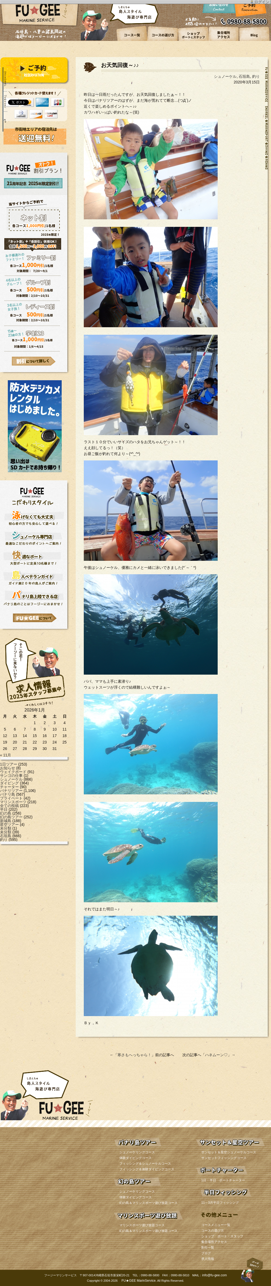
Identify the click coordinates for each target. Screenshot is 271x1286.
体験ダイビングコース (135, 1158)
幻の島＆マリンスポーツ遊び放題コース (148, 1203)
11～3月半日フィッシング (220, 1202)
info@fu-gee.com (214, 1275)
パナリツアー (11, 790)
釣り (4, 839)
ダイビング (9, 783)
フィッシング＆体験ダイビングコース (146, 1169)
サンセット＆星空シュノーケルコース (228, 1152)
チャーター (9, 787)
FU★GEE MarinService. (139, 1281)
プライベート (11, 798)
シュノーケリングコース (137, 1152)
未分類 (5, 828)
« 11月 (5, 755)
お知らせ (7, 768)
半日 (4, 809)
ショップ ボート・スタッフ (222, 1236)
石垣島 (5, 836)
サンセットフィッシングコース (223, 1158)
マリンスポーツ (13, 802)
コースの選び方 (212, 1230)
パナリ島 (7, 794)
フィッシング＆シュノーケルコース (145, 1163)
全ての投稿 (9, 806)
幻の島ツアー (11, 817)
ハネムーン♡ (216, 1055)
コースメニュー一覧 (215, 1225)
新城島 (5, 821)
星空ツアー (9, 824)
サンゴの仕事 (11, 775)
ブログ (206, 1253)
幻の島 (5, 813)
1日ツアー (8, 764)
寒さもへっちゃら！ (134, 1055)
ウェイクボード (13, 772)
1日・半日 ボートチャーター (223, 1180)
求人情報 (207, 1259)
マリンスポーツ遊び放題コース (142, 1225)
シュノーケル (11, 779)
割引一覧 (207, 1247)
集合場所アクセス (214, 1242)
